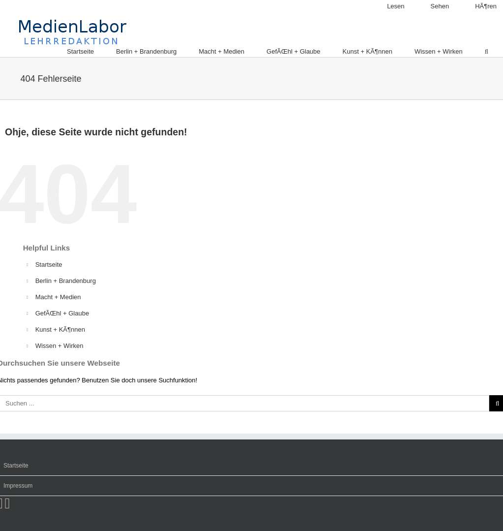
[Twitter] (7, 503)
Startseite (48, 264)
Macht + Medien (58, 297)
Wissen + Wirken (59, 345)
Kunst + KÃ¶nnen (60, 329)
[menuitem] (389, 6)
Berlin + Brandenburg (65, 280)
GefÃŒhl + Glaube (62, 313)
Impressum (17, 485)
